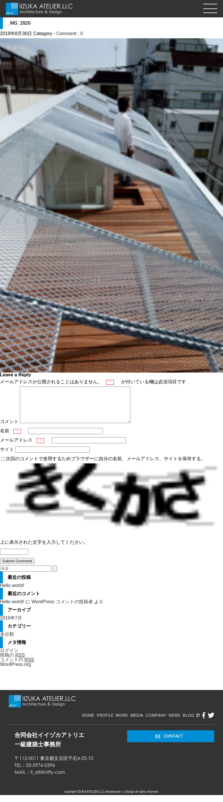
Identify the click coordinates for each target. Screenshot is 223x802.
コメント (9, 428)
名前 (10, 437)
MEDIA (136, 722)
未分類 (7, 641)
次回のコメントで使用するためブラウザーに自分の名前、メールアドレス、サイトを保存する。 (106, 465)
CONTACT (169, 743)
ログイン (9, 657)
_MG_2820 (19, 23)
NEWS (174, 722)
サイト (7, 456)
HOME (88, 722)
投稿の (12, 662)
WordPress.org (15, 671)
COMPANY (156, 722)
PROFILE (105, 722)
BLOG (191, 722)
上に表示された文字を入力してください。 (44, 549)
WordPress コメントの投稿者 (62, 608)
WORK (122, 722)
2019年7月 (11, 624)
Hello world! (12, 592)
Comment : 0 (69, 33)
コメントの (17, 666)
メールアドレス (22, 447)
